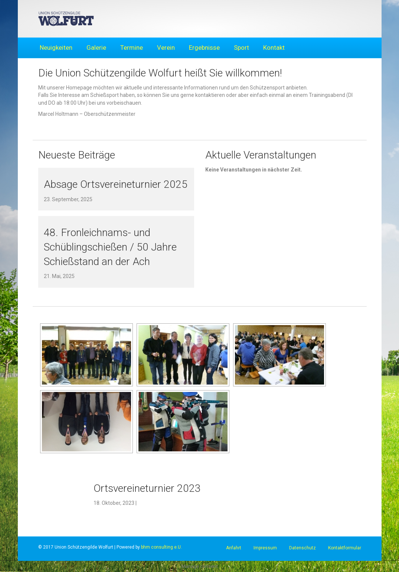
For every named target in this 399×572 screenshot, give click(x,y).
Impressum (265, 547)
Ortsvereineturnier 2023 (147, 488)
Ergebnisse (204, 47)
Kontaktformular (344, 547)
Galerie (96, 47)
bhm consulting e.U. (161, 547)
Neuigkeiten (56, 47)
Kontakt (274, 47)
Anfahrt (233, 547)
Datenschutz (302, 547)
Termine (131, 47)
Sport (241, 47)
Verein (166, 47)
